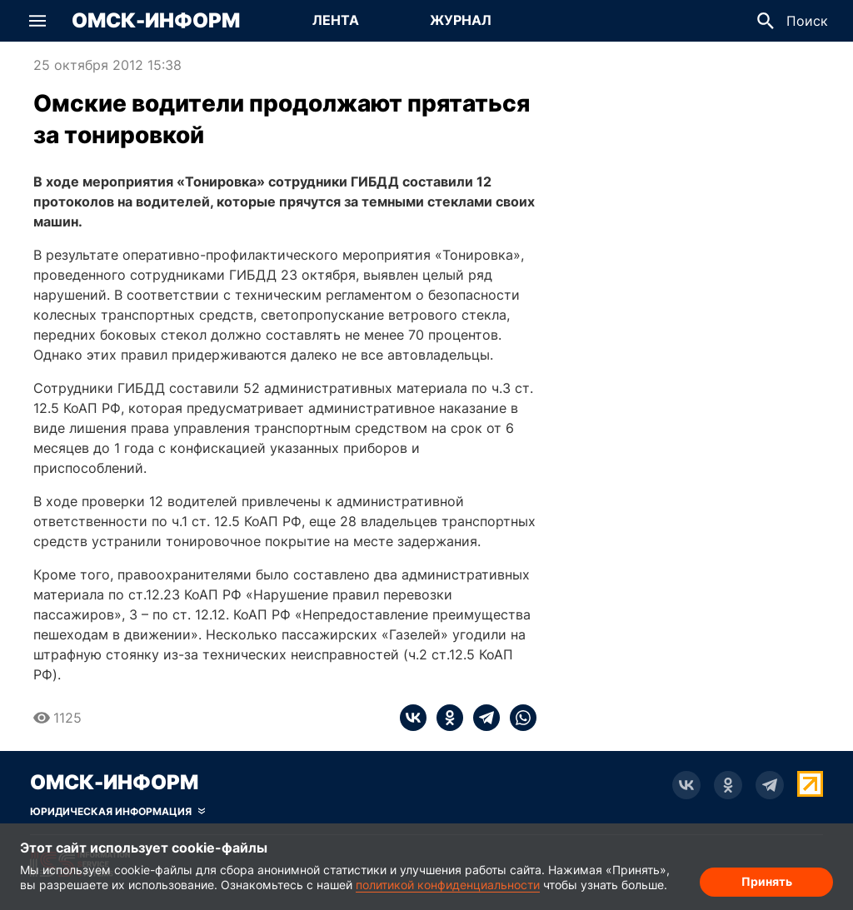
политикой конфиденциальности (448, 885)
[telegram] (481, 717)
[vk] (413, 717)
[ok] (444, 717)
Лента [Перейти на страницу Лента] (335, 20)
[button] (37, 21)
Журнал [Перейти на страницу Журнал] (460, 20)
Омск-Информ (156, 20)
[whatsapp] (518, 717)
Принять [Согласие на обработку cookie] (766, 881)
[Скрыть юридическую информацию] (117, 811)
